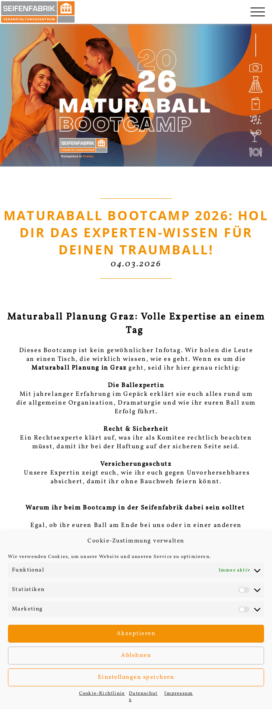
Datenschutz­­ (143, 696)
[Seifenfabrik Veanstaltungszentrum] (38, 12)
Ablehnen (136, 655)
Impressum (178, 693)
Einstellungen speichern (136, 677)
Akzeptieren (136, 634)
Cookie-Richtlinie (102, 693)
